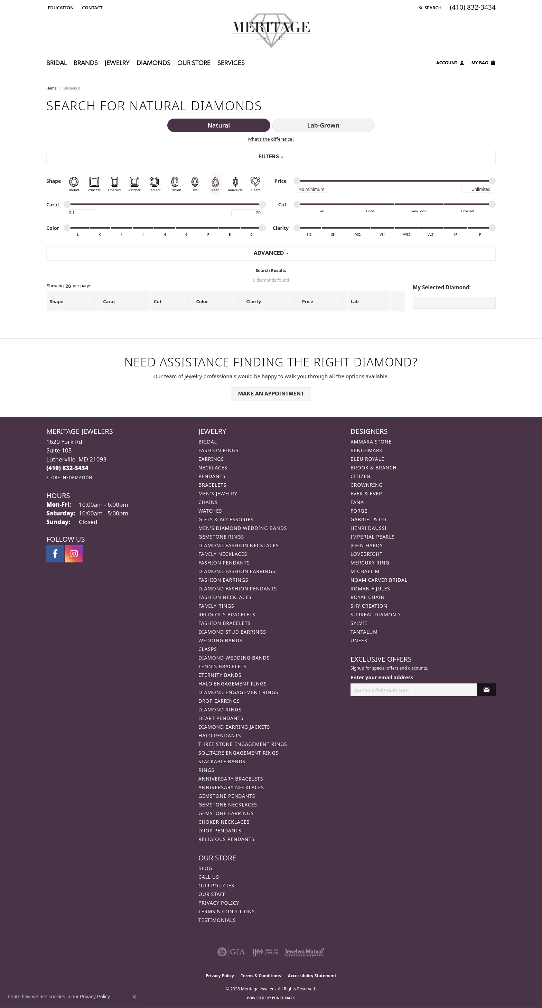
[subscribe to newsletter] (486, 689)
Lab (354, 301)
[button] (60, 7)
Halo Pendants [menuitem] (219, 735)
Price (307, 301)
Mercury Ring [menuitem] (370, 562)
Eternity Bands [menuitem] (220, 675)
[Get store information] (69, 477)
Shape (56, 301)
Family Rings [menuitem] (216, 606)
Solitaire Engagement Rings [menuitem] (238, 752)
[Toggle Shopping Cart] (483, 64)
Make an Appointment (271, 394)
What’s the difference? (271, 139)
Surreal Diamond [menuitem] (375, 614)
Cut (157, 301)
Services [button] (231, 63)
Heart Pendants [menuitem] (220, 718)
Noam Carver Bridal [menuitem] (379, 580)
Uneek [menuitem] (359, 640)
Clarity (253, 301)
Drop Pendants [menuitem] (219, 830)
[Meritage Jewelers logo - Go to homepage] (271, 30)
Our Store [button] (194, 63)
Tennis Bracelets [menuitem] (222, 666)
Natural (218, 125)
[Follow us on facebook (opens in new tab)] (55, 553)
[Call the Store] (67, 468)
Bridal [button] (56, 63)
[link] (91, 7)
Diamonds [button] (153, 63)
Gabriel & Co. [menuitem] (369, 519)
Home (51, 88)
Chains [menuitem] (208, 502)
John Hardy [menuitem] (367, 545)
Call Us (208, 877)
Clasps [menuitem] (207, 649)
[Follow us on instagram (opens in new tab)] (74, 553)
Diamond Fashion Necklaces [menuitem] (238, 545)
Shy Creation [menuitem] (369, 606)
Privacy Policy (218, 902)
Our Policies (216, 885)
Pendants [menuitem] (211, 476)
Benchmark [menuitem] (367, 450)
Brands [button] (86, 63)
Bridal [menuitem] (207, 441)
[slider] (296, 180)
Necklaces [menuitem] (212, 467)
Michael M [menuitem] (365, 571)
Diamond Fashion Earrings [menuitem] (236, 571)
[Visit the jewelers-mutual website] (305, 952)
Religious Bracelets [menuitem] (226, 614)
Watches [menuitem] (210, 510)
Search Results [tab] (271, 270)
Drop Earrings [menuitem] (219, 701)
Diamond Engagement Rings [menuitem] (238, 692)
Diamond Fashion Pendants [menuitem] (237, 588)
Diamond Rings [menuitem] (219, 709)
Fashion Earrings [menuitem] (223, 580)
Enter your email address (382, 677)
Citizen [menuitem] (361, 476)
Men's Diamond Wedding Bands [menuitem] (242, 528)
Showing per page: (69, 286)
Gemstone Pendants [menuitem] (226, 796)
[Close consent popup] (134, 997)
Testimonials (217, 920)
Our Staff (212, 894)
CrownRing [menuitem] (367, 485)
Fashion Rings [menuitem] (218, 450)
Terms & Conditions (226, 911)
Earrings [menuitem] (211, 459)
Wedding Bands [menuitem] (220, 640)
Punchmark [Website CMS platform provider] (283, 998)
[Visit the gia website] (231, 952)
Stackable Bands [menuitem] (221, 761)
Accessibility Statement (312, 976)
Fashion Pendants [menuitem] (224, 562)
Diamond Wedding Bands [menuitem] (234, 657)
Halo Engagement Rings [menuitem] (232, 683)
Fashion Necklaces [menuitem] (225, 597)
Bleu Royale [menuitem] (367, 459)
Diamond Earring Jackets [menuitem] (234, 727)
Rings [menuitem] (206, 770)
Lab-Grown (323, 125)
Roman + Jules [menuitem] (370, 588)
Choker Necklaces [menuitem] (224, 822)
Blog (205, 868)
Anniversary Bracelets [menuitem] (230, 778)
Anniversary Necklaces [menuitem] (231, 787)
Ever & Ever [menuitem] (366, 493)
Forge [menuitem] (359, 510)
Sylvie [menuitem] (359, 623)
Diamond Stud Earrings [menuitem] (232, 631)
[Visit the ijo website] (265, 952)
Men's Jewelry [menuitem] (217, 493)
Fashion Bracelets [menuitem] (224, 623)
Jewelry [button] (117, 63)
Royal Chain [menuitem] (368, 597)
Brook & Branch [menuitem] (374, 467)
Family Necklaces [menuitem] (222, 554)
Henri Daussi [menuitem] (369, 528)
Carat (109, 301)
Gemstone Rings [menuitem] (221, 536)
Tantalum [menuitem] (364, 631)
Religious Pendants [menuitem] (226, 839)
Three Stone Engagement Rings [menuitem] (242, 744)
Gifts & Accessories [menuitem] (226, 519)
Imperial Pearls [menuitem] (373, 536)
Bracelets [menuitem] (212, 485)
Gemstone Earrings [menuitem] (226, 813)
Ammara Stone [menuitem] (371, 441)
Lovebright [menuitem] (367, 554)
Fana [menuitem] (357, 502)
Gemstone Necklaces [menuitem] (227, 804)
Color (202, 301)
